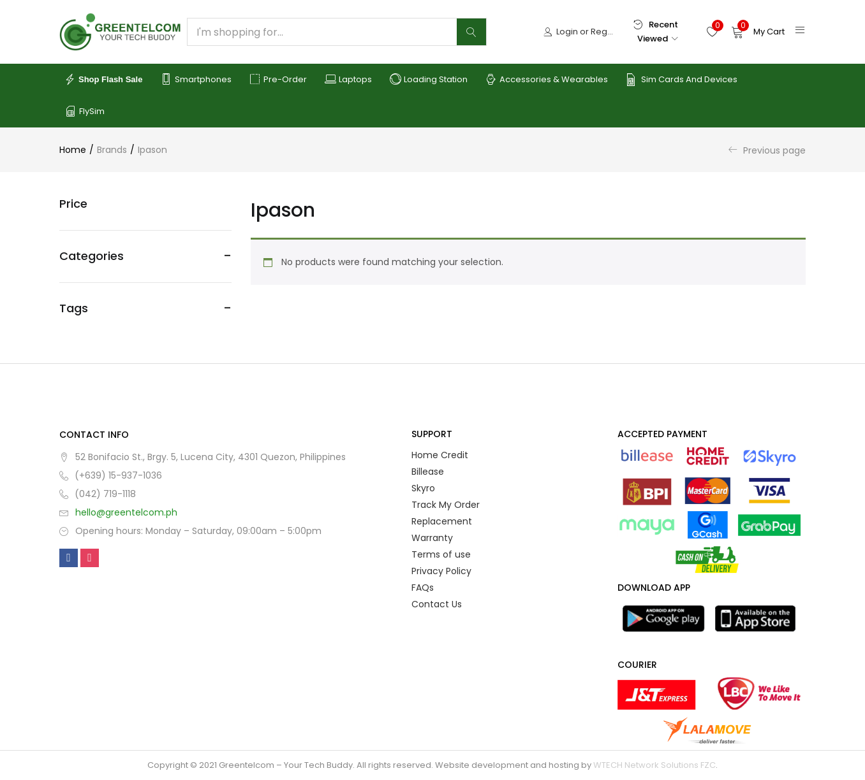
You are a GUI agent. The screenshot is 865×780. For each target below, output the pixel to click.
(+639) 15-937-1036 (118, 475)
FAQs (422, 587)
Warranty (432, 537)
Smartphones (196, 79)
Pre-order (278, 79)
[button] (758, 32)
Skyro (423, 488)
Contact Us (436, 604)
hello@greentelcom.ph (126, 512)
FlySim (84, 111)
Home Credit (439, 455)
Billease (427, 471)
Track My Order (445, 504)
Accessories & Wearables (546, 79)
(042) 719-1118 (105, 493)
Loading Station (429, 79)
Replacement (441, 521)
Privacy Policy (441, 571)
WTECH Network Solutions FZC (654, 765)
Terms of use (441, 554)
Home (72, 149)
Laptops (348, 79)
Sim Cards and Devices (681, 79)
